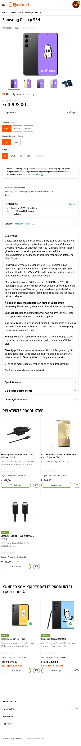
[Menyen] (3, 4)
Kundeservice (9, 701)
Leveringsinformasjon (16, 399)
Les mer (8, 195)
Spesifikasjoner (13, 382)
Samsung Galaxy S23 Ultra (53, 638)
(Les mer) (72, 204)
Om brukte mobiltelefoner (18, 390)
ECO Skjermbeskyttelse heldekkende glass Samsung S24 (58, 456)
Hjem (4, 12)
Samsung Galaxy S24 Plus (13, 638)
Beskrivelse (11, 236)
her (42, 174)
